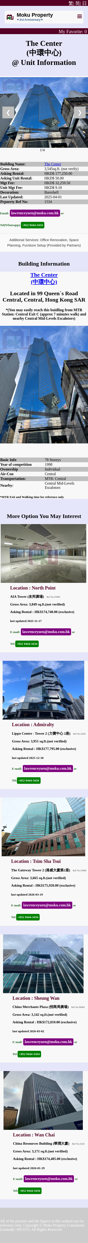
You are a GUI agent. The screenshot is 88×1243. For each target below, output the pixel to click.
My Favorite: (73, 31)
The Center (52, 164)
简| (78, 3)
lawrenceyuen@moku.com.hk (35, 213)
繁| (70, 3)
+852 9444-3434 (32, 225)
